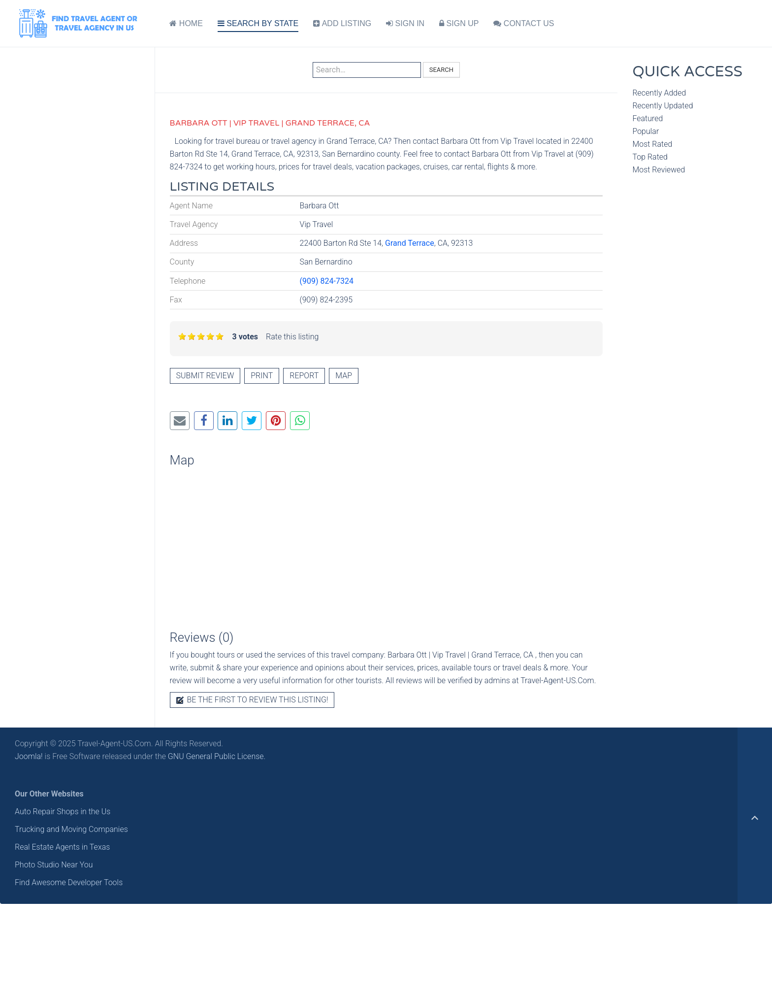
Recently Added (659, 93)
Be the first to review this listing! (252, 699)
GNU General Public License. (217, 756)
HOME (185, 23)
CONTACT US (523, 23)
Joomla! (29, 756)
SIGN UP (459, 23)
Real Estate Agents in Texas (62, 847)
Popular (645, 131)
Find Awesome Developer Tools (69, 882)
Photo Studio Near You (54, 864)
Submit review (205, 375)
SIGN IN (405, 23)
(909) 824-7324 (327, 281)
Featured (647, 118)
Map (343, 375)
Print (262, 375)
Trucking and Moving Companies (71, 829)
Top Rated (650, 157)
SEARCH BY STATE (258, 23)
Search (441, 69)
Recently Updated (662, 105)
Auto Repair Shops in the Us (62, 811)
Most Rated (652, 144)
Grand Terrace (409, 243)
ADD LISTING (342, 23)
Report (304, 375)
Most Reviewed (658, 169)
